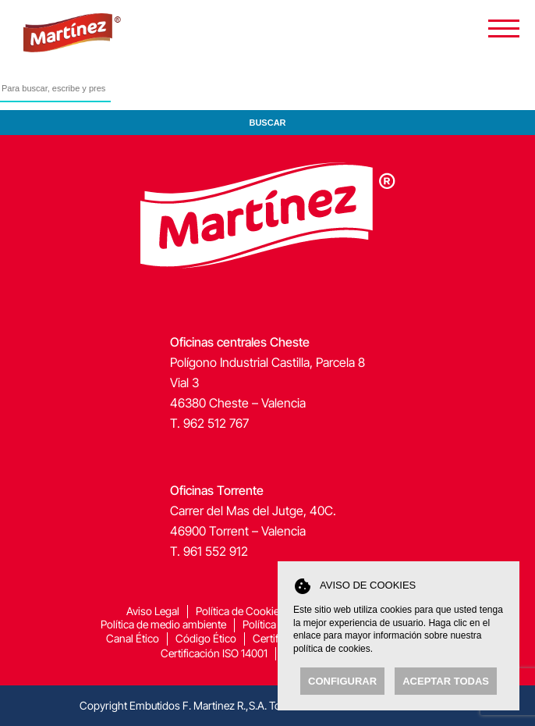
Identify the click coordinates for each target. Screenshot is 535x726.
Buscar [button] (267, 122)
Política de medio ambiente (163, 624)
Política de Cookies (240, 610)
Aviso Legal (152, 610)
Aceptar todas (445, 681)
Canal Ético (132, 638)
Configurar (342, 681)
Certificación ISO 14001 (214, 653)
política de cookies (331, 648)
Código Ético (205, 638)
